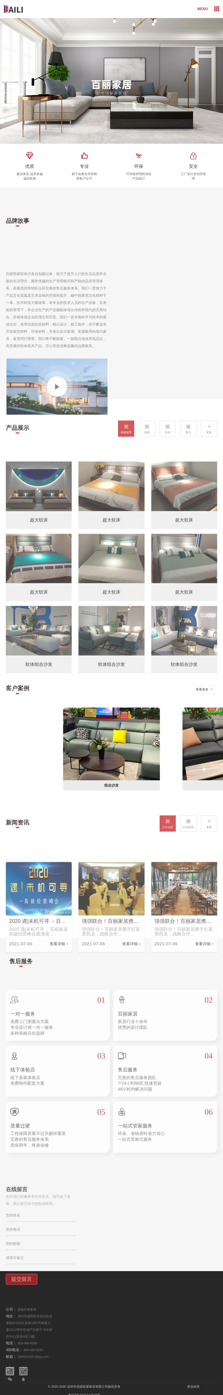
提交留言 (21, 1330)
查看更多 (204, 698)
